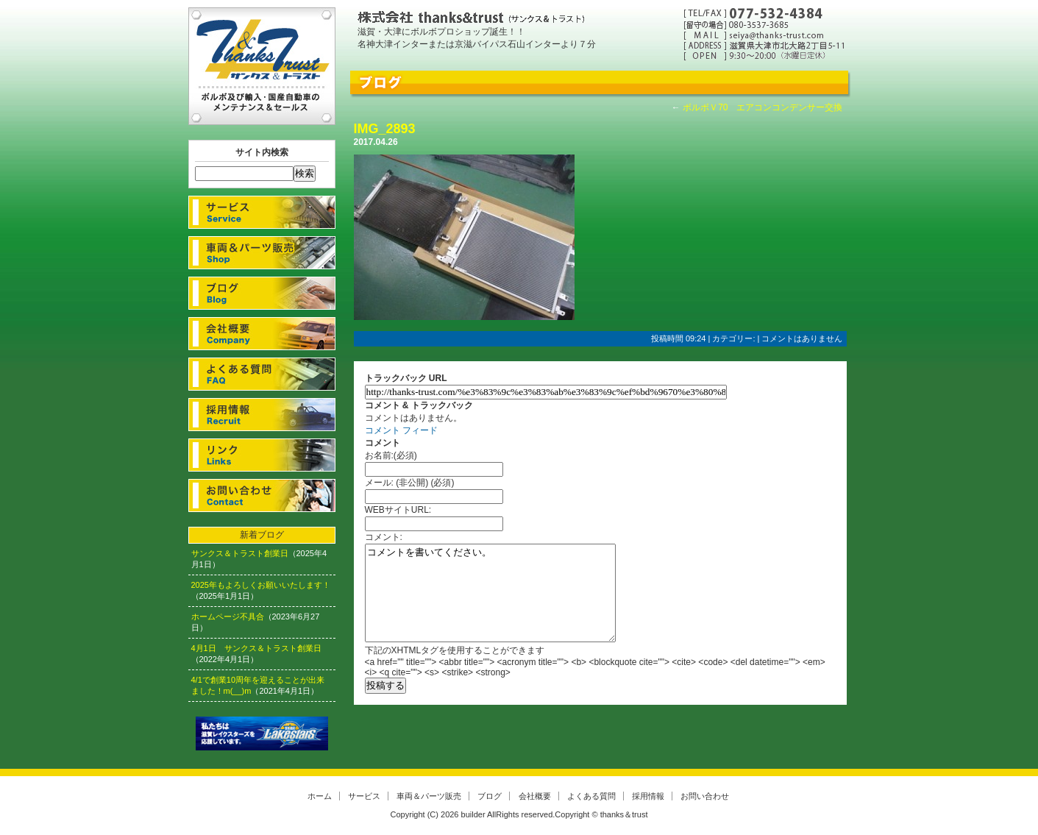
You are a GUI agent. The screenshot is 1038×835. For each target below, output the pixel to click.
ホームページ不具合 (227, 616)
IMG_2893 (385, 128)
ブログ (261, 293)
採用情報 (261, 414)
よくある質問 (261, 374)
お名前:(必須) (391, 455)
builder (473, 814)
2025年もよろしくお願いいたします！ (260, 584)
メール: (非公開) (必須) (410, 482)
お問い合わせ (261, 495)
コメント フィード (401, 430)
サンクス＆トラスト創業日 (239, 553)
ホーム (320, 796)
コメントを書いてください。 (490, 593)
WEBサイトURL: (398, 510)
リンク (261, 455)
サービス (261, 212)
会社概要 (261, 333)
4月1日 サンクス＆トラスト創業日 (256, 648)
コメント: (383, 537)
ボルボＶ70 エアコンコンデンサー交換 (762, 107)
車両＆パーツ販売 (261, 252)
